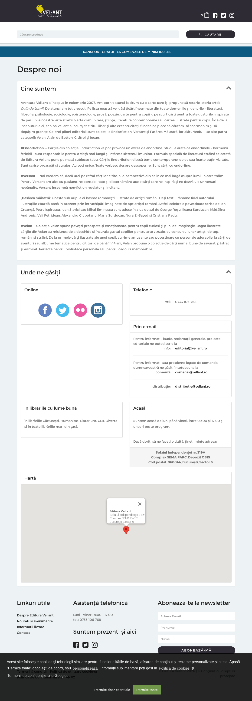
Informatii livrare (30, 627)
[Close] (139, 504)
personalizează (85, 668)
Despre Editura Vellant (35, 615)
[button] (126, 530)
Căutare (210, 34)
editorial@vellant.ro (191, 348)
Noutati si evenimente (35, 621)
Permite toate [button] (146, 690)
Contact (23, 633)
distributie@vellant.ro (192, 386)
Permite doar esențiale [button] (112, 690)
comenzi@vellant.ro (191, 372)
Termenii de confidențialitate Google (36, 676)
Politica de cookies (174, 668)
